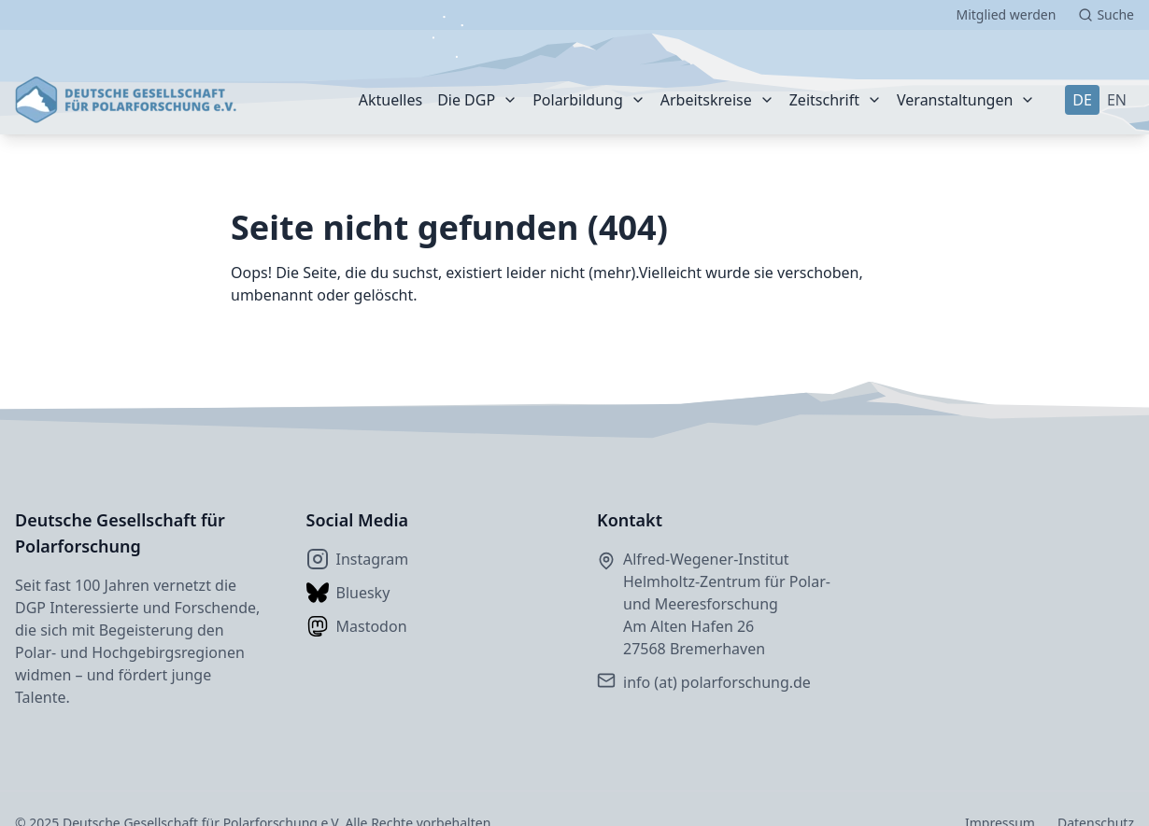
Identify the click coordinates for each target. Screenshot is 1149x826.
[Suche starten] (1106, 15)
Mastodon (356, 626)
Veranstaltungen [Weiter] (955, 100)
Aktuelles (390, 100)
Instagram (357, 559)
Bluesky (348, 592)
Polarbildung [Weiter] (577, 100)
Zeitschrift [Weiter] (824, 100)
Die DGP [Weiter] (466, 100)
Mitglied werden (1006, 14)
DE (1082, 100)
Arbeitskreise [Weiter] (706, 100)
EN (1117, 100)
